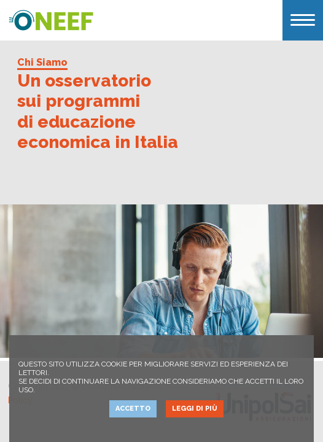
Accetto (132, 409)
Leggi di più (194, 409)
